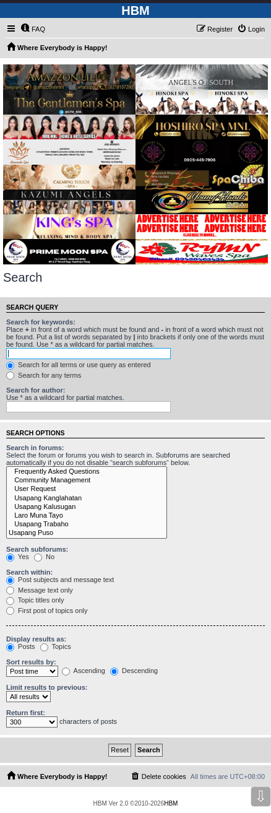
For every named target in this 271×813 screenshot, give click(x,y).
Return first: (25, 712)
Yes (17, 556)
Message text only (39, 590)
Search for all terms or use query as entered (78, 364)
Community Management (86, 480)
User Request (86, 489)
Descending (134, 670)
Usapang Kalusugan (86, 507)
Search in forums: (35, 447)
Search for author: (35, 390)
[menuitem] (32, 29)
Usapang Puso (86, 533)
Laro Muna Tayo (86, 515)
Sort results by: (31, 662)
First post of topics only (47, 610)
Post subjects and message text (60, 579)
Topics (55, 646)
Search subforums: (37, 549)
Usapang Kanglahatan (86, 498)
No (44, 556)
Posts (20, 646)
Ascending (83, 670)
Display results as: (36, 639)
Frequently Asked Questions (86, 471)
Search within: (29, 572)
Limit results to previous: (46, 687)
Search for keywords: (40, 322)
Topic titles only (35, 600)
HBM (171, 803)
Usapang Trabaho (86, 524)
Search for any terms (43, 375)
